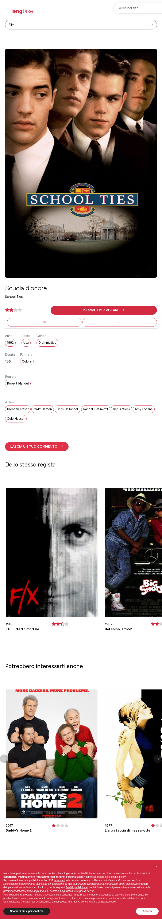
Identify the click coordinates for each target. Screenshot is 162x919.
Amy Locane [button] (144, 409)
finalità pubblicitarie (77, 887)
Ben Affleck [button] (121, 409)
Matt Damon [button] (42, 409)
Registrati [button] (119, 12)
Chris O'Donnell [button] (67, 409)
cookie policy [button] (118, 876)
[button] (104, 310)
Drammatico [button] (47, 343)
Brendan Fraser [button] (18, 409)
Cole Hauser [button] (16, 419)
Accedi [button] (139, 12)
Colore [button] (27, 361)
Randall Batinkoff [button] (95, 409)
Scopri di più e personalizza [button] (26, 911)
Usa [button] (26, 343)
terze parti (59, 880)
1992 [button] (10, 343)
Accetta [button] (147, 911)
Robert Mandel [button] (18, 383)
